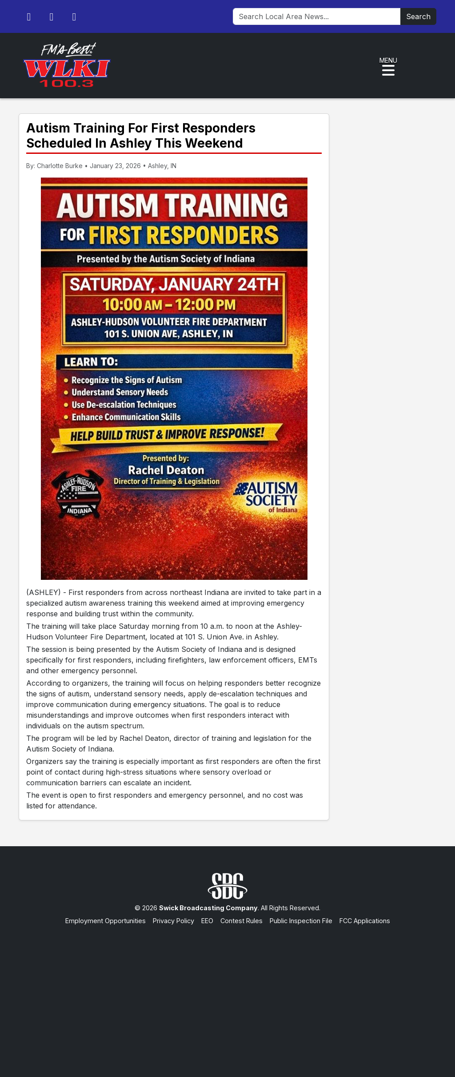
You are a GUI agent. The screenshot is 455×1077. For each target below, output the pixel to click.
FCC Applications (364, 920)
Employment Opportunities (105, 920)
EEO (207, 920)
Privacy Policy (173, 920)
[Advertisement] (227, 992)
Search (418, 16)
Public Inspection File (301, 920)
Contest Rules (241, 920)
